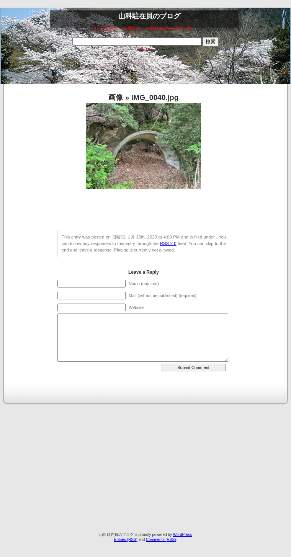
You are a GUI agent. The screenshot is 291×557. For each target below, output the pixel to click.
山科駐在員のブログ (149, 16)
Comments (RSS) (161, 539)
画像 (115, 97)
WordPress (182, 534)
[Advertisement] (72, 460)
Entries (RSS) (125, 539)
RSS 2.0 (168, 243)
